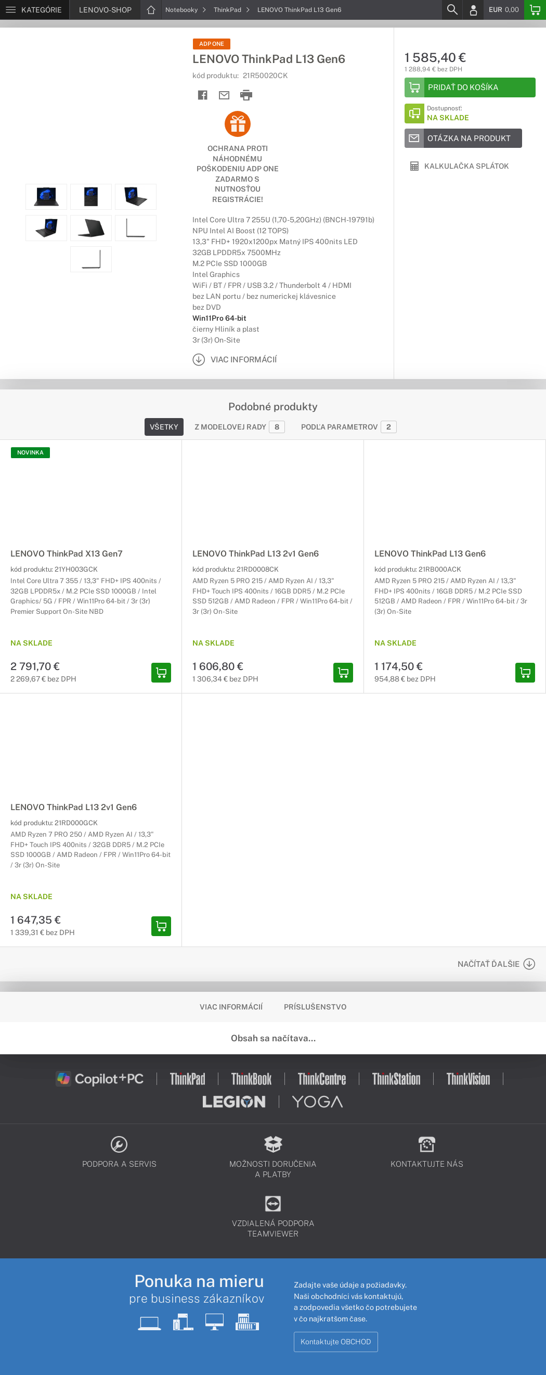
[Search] (451, 10)
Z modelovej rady (239, 427)
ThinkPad (232, 10)
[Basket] (535, 10)
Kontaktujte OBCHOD (336, 1342)
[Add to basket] (470, 87)
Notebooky (185, 10)
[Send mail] (224, 95)
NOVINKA (30, 452)
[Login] (473, 10)
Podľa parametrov (349, 427)
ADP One (211, 44)
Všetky (164, 427)
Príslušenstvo (315, 1007)
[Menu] (34, 10)
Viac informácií (231, 1007)
